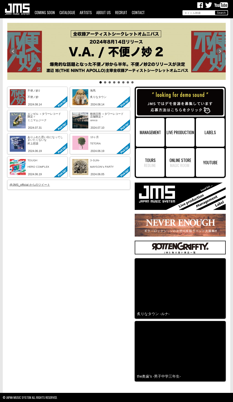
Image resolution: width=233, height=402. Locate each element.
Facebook (200, 5)
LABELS (210, 132)
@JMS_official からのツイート (30, 184)
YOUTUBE (210, 162)
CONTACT (138, 12)
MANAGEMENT (150, 132)
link (37, 97)
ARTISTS (86, 12)
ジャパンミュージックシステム (17, 9)
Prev (13, 51)
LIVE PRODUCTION (180, 132)
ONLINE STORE (180, 160)
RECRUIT (121, 12)
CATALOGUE (67, 12)
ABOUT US (103, 12)
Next (219, 51)
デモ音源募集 (180, 102)
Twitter (208, 5)
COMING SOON (45, 12)
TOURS (150, 160)
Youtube (221, 5)
